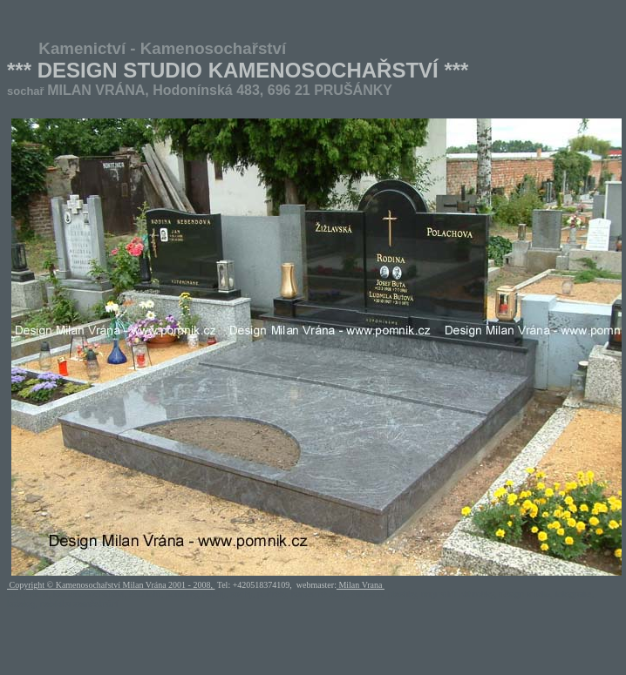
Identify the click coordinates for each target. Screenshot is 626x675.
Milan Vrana (360, 585)
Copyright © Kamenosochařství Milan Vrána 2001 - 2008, (110, 585)
